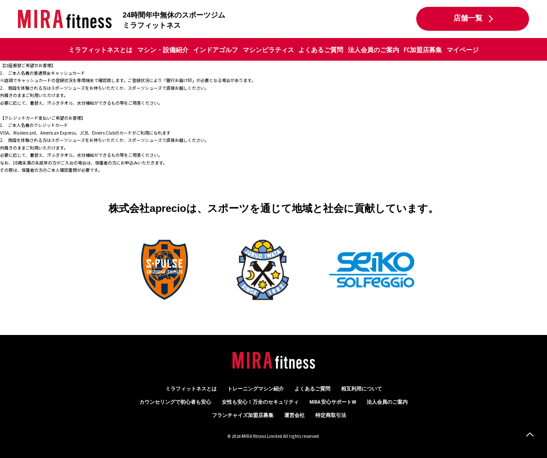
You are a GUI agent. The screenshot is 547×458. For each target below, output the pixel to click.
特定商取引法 (330, 415)
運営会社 (294, 415)
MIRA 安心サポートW (332, 402)
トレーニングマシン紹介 (255, 389)
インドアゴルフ (215, 50)
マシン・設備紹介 (162, 50)
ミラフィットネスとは (100, 50)
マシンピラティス (268, 50)
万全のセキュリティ (260, 402)
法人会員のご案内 (373, 50)
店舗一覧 (467, 18)
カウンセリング (175, 402)
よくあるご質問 (320, 50)
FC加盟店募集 (423, 50)
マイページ (463, 50)
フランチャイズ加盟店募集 (243, 415)
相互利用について (361, 389)
